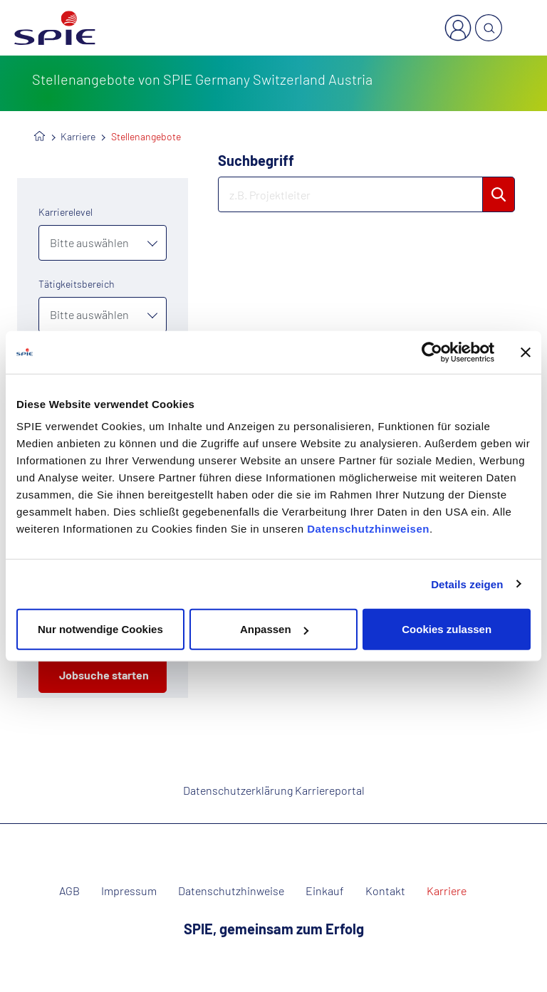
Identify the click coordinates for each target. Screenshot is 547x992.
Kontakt (385, 891)
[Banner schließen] (526, 352)
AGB (69, 891)
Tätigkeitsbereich (76, 284)
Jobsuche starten (104, 675)
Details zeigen (467, 584)
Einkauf (325, 891)
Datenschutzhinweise (231, 891)
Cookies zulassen (446, 629)
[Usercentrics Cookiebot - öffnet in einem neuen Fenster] (432, 351)
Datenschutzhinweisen (368, 529)
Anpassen (274, 629)
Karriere (78, 136)
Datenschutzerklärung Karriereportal (274, 790)
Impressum (129, 891)
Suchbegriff (256, 160)
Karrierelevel (65, 212)
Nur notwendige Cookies (100, 629)
